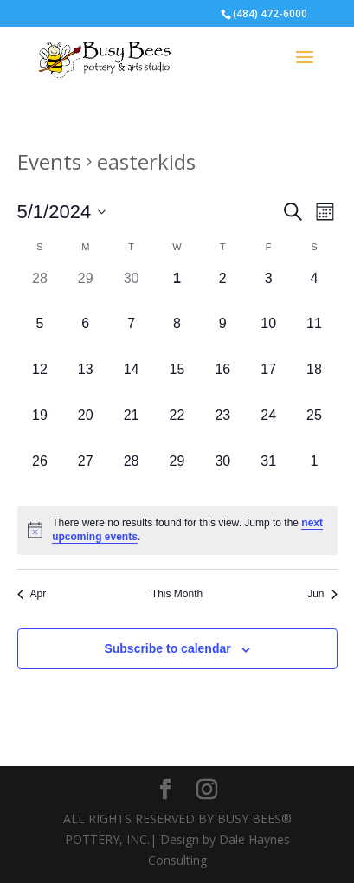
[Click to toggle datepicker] (61, 211)
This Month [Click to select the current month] (177, 594)
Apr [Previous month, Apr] (32, 594)
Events (49, 161)
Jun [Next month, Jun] (322, 594)
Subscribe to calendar (167, 648)
